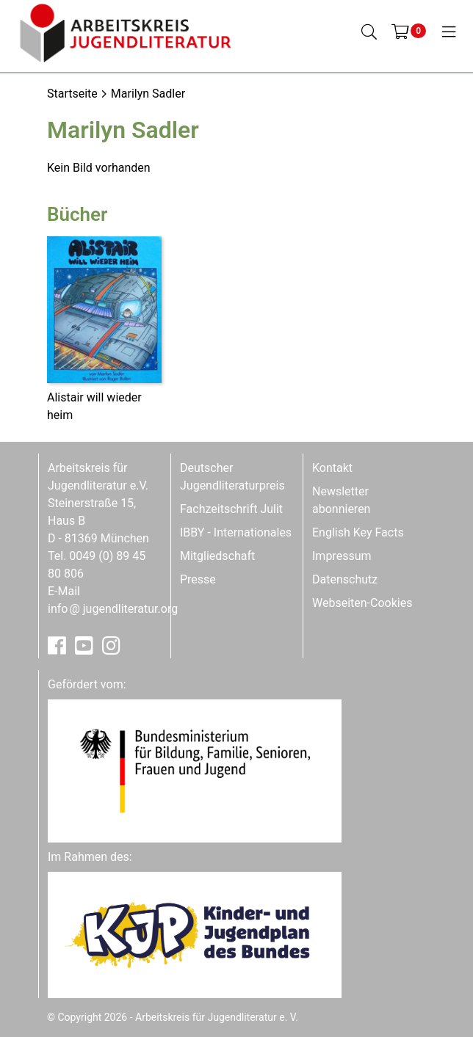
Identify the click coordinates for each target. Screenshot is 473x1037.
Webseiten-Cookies (362, 603)
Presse (198, 579)
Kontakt (332, 468)
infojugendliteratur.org (113, 609)
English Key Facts (358, 532)
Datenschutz (345, 579)
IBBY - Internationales (236, 532)
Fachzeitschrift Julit (231, 509)
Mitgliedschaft (217, 556)
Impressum (342, 556)
